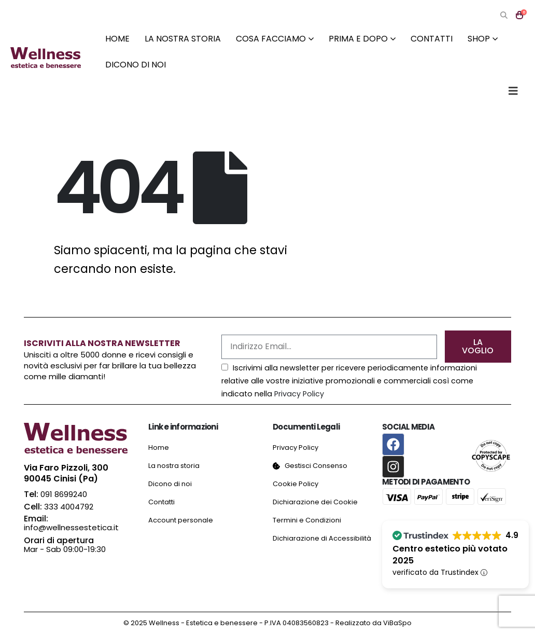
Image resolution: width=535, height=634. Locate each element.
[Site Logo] (45, 57)
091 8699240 (63, 494)
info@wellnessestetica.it (71, 527)
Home (117, 39)
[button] (503, 15)
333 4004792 (68, 506)
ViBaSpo (397, 623)
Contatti (432, 39)
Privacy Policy (299, 394)
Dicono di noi (135, 65)
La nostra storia (183, 39)
